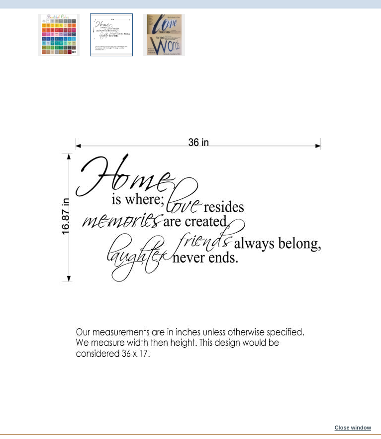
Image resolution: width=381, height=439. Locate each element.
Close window (353, 428)
